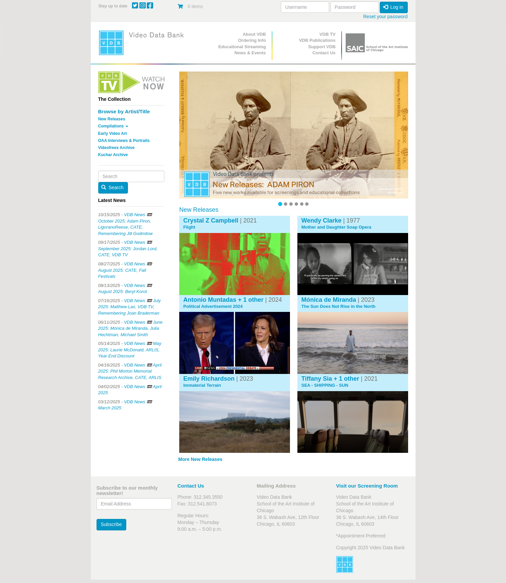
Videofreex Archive (116, 147)
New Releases (111, 119)
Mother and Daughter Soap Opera (336, 227)
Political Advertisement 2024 (213, 306)
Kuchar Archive (113, 154)
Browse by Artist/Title (124, 111)
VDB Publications (317, 40)
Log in (393, 7)
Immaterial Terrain (202, 385)
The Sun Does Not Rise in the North (338, 306)
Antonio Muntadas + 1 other (223, 299)
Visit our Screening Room (367, 486)
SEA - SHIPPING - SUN (324, 385)
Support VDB (322, 46)
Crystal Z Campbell (210, 220)
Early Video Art (112, 133)
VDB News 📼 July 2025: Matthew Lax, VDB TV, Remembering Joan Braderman (129, 307)
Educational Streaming (242, 46)
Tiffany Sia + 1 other (330, 378)
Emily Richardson (209, 378)
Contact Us (324, 52)
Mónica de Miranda (328, 299)
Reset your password (385, 16)
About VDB (254, 34)
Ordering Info (252, 40)
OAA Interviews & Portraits (124, 140)
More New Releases (200, 459)
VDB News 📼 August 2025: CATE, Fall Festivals (125, 270)
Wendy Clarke (321, 220)
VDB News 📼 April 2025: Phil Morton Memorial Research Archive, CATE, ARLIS (130, 371)
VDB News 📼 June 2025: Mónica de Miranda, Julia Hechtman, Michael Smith (130, 328)
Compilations (113, 126)
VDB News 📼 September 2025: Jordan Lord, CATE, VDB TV (128, 248)
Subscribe (111, 524)
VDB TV (327, 34)
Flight (189, 227)
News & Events (250, 52)
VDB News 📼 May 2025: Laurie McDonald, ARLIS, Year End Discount (129, 349)
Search (112, 187)
